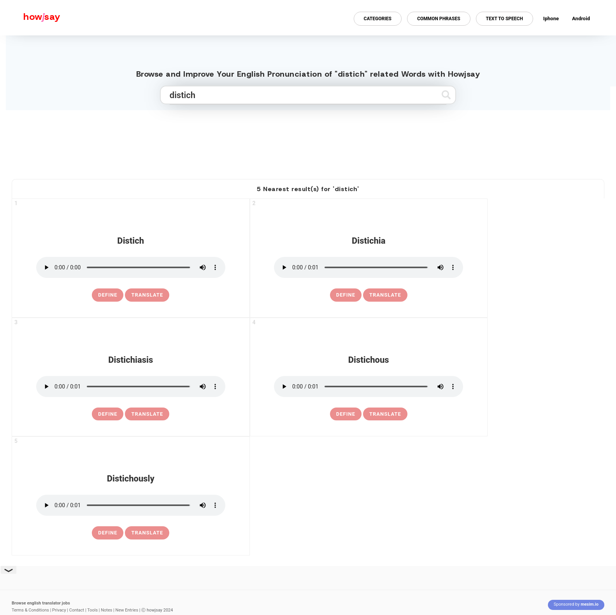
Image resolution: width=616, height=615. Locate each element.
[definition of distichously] (107, 532)
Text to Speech (504, 18)
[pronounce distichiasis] (130, 386)
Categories (377, 18)
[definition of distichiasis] (107, 414)
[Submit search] (446, 95)
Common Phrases (438, 18)
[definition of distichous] (346, 414)
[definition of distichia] (346, 295)
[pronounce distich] (130, 267)
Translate (147, 295)
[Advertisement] (308, 141)
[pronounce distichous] (368, 386)
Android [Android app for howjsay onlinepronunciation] (581, 18)
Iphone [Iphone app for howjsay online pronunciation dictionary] (551, 18)
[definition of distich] (107, 295)
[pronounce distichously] (130, 505)
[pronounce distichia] (368, 267)
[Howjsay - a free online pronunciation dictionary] (30, 18)
